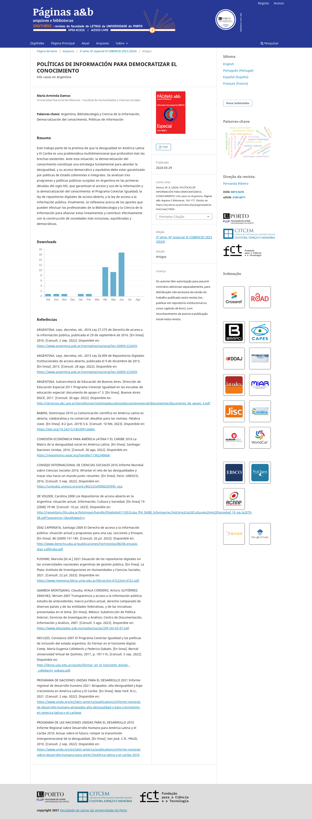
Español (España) (235, 77)
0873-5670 (237, 192)
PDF (165, 147)
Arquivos (102, 43)
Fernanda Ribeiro (235, 183)
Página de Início (47, 51)
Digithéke (37, 43)
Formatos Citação (171, 217)
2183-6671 (238, 197)
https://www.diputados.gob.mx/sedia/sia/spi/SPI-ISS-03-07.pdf (83, 628)
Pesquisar (270, 43)
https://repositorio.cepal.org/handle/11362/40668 (73, 455)
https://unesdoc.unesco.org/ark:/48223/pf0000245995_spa (79, 486)
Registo (263, 3)
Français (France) (235, 83)
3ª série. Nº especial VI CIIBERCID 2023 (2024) (108, 51)
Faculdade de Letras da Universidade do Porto (93, 810)
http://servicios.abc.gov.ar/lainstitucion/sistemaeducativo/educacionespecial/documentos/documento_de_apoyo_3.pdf (123, 403)
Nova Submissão (237, 103)
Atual (85, 43)
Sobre (120, 43)
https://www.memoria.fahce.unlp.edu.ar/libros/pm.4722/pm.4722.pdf (88, 580)
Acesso (279, 3)
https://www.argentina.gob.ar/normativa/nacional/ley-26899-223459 (87, 346)
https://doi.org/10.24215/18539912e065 (66, 429)
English (228, 64)
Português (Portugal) (238, 70)
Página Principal (63, 43)
